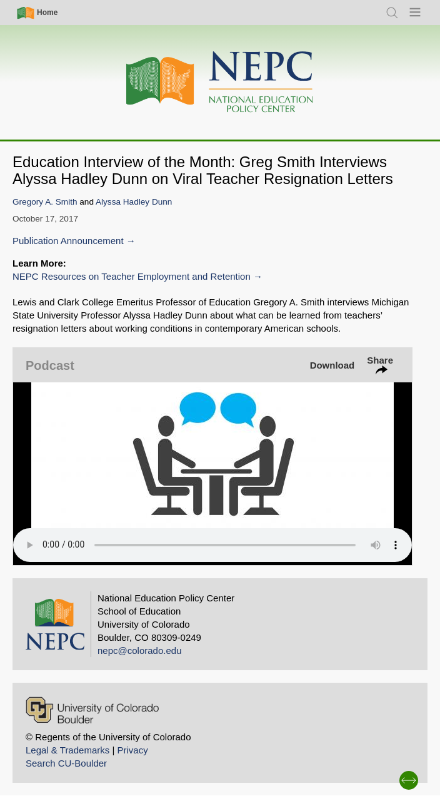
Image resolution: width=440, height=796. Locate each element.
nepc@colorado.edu (140, 650)
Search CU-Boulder (66, 763)
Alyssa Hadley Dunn (134, 202)
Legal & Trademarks (67, 750)
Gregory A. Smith (45, 202)
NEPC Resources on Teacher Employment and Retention (131, 276)
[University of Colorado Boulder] (92, 710)
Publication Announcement (68, 240)
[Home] (220, 82)
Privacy (132, 750)
